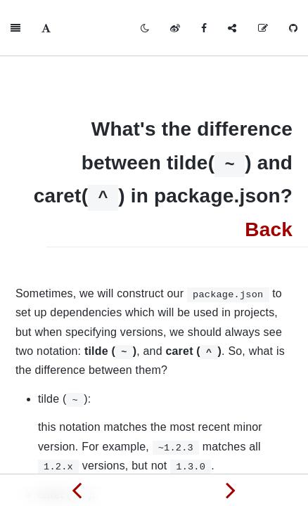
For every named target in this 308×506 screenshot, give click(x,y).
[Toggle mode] (145, 28)
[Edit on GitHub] (263, 28)
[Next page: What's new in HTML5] (231, 490)
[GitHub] (293, 28)
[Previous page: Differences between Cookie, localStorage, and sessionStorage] (77, 490)
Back (269, 229)
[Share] (232, 28)
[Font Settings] (46, 28)
